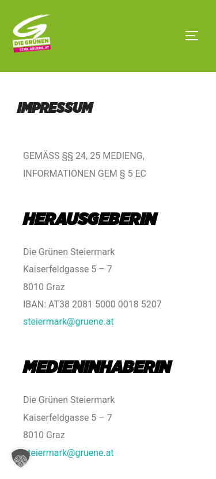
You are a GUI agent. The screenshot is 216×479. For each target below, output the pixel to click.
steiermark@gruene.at (68, 321)
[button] (20, 458)
